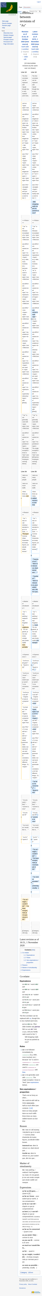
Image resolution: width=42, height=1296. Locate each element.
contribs (25, 49)
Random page (6, 25)
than (23, 1072)
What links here (8, 33)
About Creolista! (32, 1284)
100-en (30, 1272)
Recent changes (7, 23)
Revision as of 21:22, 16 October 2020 (24, 37)
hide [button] (33, 950)
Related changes (8, 35)
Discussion (27, 7)
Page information (8, 44)
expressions (34, 1082)
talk (27, 47)
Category (23, 1272)
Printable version (8, 39)
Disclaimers (22, 1288)
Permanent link (7, 42)
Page (20, 7)
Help (3, 28)
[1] (30, 1108)
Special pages (7, 37)
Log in (39, 2)
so (30, 1018)
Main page (5, 21)
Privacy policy (23, 1284)
